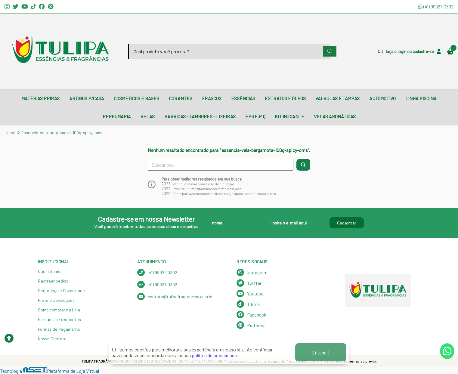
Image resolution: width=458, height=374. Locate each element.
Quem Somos (50, 271)
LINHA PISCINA (421, 98)
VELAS (148, 116)
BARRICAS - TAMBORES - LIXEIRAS (200, 116)
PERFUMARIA (117, 116)
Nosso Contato (52, 338)
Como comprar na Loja (59, 309)
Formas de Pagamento (59, 329)
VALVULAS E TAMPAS (337, 98)
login (402, 51)
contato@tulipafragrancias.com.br (175, 296)
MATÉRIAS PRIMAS (40, 98)
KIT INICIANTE (289, 116)
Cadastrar (346, 222)
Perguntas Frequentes (59, 319)
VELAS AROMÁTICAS (335, 116)
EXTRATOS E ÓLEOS (285, 98)
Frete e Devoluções (56, 300)
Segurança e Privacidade (61, 290)
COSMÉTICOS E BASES (136, 98)
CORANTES (180, 98)
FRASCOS (211, 98)
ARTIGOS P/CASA (86, 98)
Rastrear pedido (53, 280)
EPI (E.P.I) (255, 116)
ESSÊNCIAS (243, 98)
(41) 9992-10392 (157, 272)
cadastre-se (423, 51)
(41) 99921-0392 (435, 6)
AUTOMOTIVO (382, 98)
